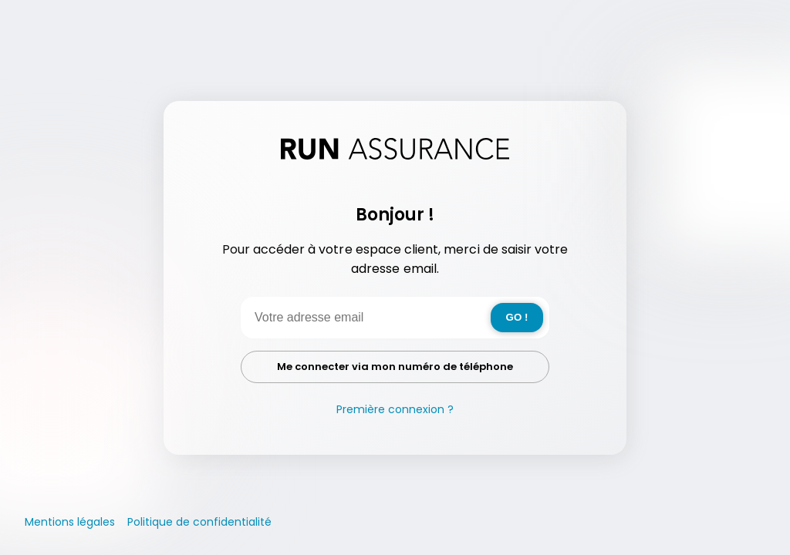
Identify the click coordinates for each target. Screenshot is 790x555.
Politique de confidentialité (199, 522)
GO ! (517, 317)
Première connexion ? (395, 409)
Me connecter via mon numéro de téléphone (395, 366)
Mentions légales (70, 522)
